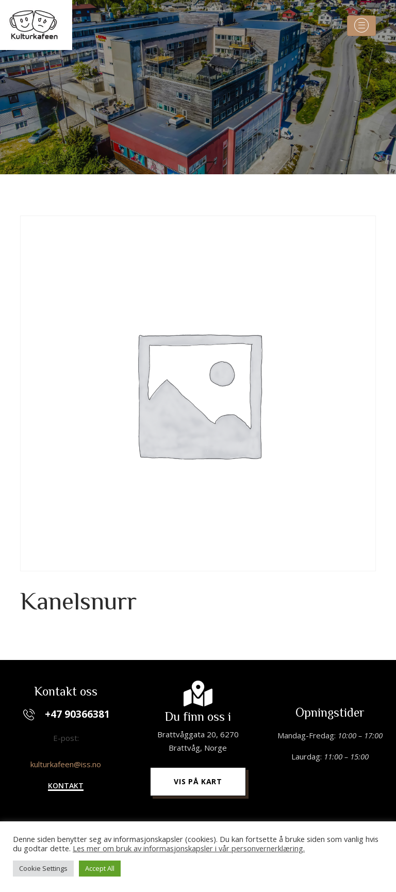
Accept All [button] (99, 868)
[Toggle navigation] (361, 25)
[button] (66, 786)
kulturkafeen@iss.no (65, 764)
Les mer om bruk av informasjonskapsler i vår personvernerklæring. (189, 848)
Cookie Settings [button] (43, 868)
